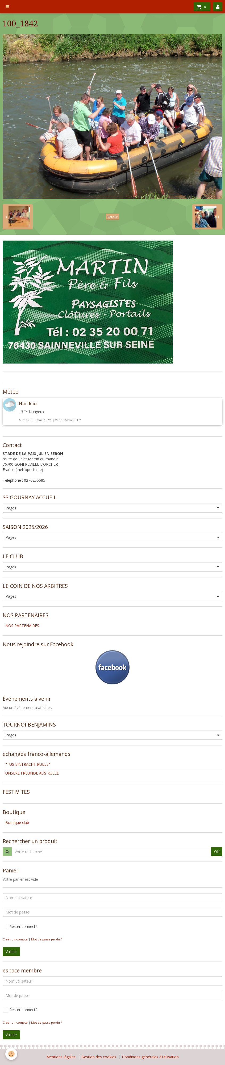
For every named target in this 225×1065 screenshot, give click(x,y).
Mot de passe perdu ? (46, 939)
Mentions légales (61, 1056)
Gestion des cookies (98, 1056)
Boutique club (17, 822)
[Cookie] (11, 1054)
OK (216, 851)
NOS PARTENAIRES (22, 625)
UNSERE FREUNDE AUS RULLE (32, 773)
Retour (112, 217)
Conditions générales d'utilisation (150, 1056)
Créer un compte (15, 939)
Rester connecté (20, 926)
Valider (11, 951)
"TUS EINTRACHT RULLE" (27, 764)
